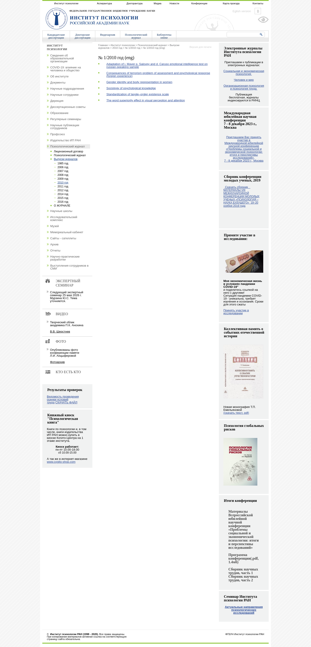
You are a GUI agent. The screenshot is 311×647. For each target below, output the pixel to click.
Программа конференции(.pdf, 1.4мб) (243, 558)
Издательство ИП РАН (65, 140)
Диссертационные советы (68, 107)
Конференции (199, 3)
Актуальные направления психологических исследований (244, 609)
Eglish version (242, 11)
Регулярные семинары (65, 119)
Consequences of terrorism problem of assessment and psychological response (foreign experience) (158, 74)
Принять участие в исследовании (236, 312)
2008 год (62, 175)
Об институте (59, 76)
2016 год (62, 201)
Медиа (157, 3)
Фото (61, 341)
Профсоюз (57, 134)
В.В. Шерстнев (60, 331)
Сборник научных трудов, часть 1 (243, 571)
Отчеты (55, 250)
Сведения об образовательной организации (62, 58)
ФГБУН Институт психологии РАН (244, 634)
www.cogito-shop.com (61, 461)
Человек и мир (244, 79)
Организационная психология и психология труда (244, 87)
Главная (103, 45)
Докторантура (135, 3)
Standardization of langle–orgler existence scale (137, 94)
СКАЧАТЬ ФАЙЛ (66, 402)
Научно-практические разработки (65, 258)
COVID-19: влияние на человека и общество (65, 69)
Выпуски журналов (65, 159)
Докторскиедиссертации (83, 36)
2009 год (62, 178)
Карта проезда (231, 3)
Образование (59, 113)
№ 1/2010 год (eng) (154, 48)
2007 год (62, 171)
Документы (57, 82)
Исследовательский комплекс (63, 218)
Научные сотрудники (64, 94)
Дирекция (56, 100)
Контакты (258, 3)
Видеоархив (107, 34)
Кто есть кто (68, 372)
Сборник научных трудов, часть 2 (243, 578)
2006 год (62, 167)
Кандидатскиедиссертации (56, 36)
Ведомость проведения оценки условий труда (63, 399)
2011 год (62, 186)
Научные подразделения (67, 88)
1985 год (62, 163)
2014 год (62, 194)
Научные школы (61, 211)
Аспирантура (104, 3)
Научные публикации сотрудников (64, 126)
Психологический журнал (152, 45)
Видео (62, 314)
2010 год (117, 48)
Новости (174, 3)
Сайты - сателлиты (63, 238)
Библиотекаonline (164, 36)
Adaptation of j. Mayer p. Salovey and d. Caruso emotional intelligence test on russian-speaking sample (157, 65)
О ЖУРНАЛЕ (62, 205)
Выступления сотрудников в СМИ (69, 267)
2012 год (62, 190)
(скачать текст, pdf (236, 412)
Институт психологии (66, 3)
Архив (54, 244)
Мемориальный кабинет (66, 232)
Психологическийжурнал (136, 36)
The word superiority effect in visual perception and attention (145, 100)
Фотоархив (57, 362)
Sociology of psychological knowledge (131, 88)
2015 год (62, 198)
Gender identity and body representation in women (139, 82)
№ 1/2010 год (132, 48)
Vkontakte (258, 11)
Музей (54, 226)
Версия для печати (200, 47)
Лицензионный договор (68, 151)
